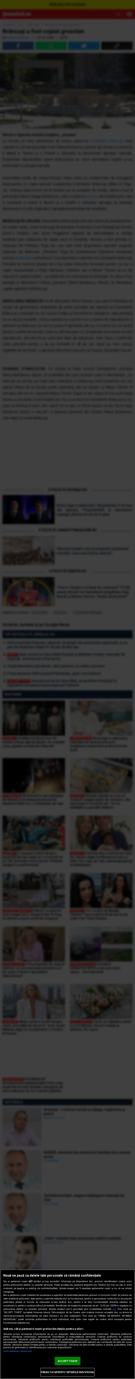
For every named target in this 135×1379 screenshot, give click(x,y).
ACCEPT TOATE (67, 1361)
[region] (67, 1324)
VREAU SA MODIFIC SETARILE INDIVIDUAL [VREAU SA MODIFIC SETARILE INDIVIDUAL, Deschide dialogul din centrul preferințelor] (67, 1372)
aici (114, 1309)
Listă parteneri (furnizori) (17, 1351)
